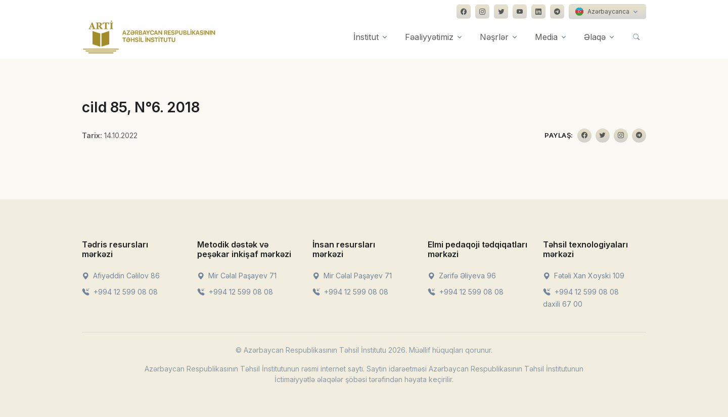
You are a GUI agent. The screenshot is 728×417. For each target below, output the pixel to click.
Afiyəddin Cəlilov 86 (121, 275)
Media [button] (546, 37)
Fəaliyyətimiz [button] (429, 37)
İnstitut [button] (366, 37)
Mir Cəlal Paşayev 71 (237, 275)
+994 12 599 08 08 (120, 291)
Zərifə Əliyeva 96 (462, 275)
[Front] (149, 37)
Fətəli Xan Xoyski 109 (583, 275)
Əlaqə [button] (595, 37)
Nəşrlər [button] (494, 37)
